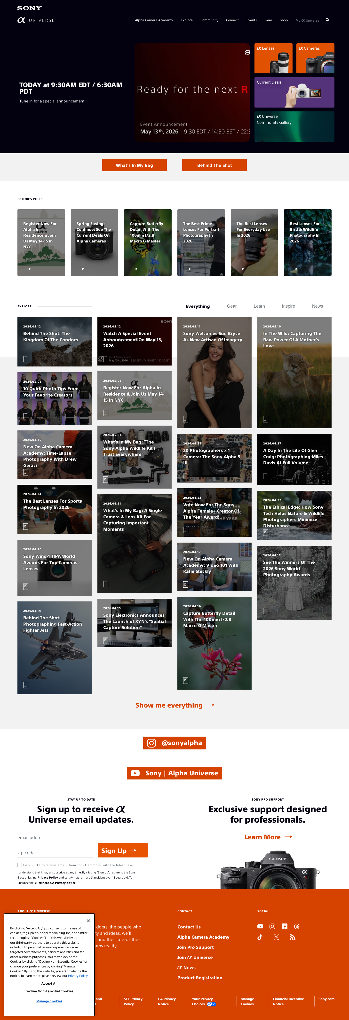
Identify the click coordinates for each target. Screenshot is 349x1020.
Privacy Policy (48, 877)
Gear (268, 20)
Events (251, 20)
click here (42, 883)
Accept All (49, 983)
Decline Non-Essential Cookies (49, 991)
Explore (187, 20)
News (186, 967)
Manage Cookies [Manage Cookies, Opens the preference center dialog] (49, 1001)
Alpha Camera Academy (154, 20)
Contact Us (189, 926)
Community (209, 20)
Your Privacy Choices (204, 1001)
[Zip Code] (55, 852)
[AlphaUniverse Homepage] (35, 20)
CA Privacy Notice (63, 883)
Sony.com (326, 999)
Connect (232, 20)
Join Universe (195, 957)
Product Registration (199, 977)
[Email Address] (55, 837)
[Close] (88, 921)
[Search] (327, 20)
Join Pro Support (195, 947)
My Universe (307, 20)
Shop (284, 20)
